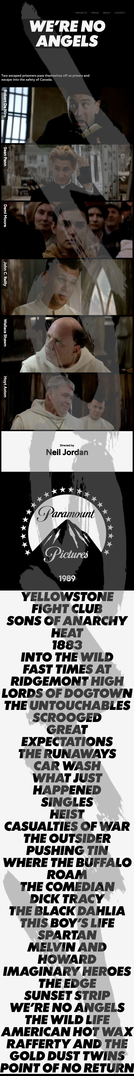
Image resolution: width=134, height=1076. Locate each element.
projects (81, 13)
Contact (120, 13)
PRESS (95, 13)
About (107, 13)
